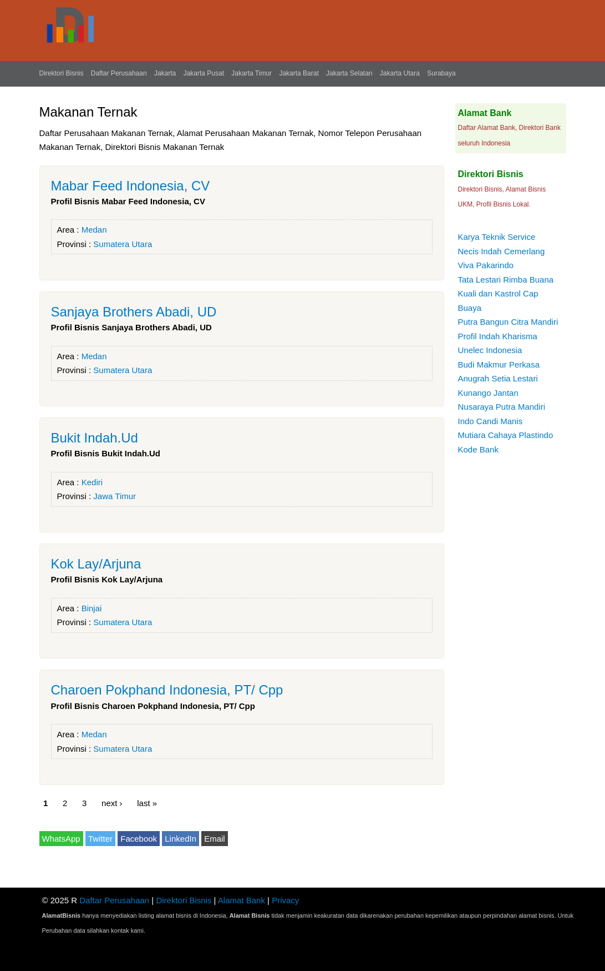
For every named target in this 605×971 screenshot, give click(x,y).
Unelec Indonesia (490, 350)
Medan (94, 229)
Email (214, 838)
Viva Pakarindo (486, 265)
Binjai (92, 608)
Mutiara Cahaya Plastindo (505, 435)
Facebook (138, 838)
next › (112, 803)
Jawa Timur (114, 496)
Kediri (92, 482)
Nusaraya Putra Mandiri (502, 406)
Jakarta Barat (298, 73)
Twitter (100, 838)
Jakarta (165, 73)
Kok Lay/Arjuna (96, 563)
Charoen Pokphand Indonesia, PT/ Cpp (167, 689)
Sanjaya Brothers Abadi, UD (134, 311)
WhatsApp (61, 838)
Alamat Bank (241, 900)
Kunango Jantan (488, 393)
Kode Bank (478, 449)
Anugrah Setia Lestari (498, 378)
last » (147, 803)
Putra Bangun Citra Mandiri (508, 321)
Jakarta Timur (251, 73)
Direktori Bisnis (61, 73)
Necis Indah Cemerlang (501, 251)
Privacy (285, 900)
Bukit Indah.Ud (94, 437)
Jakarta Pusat (204, 73)
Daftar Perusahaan (119, 73)
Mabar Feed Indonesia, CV (130, 185)
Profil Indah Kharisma (497, 336)
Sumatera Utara (122, 244)
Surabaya (441, 73)
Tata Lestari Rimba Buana (506, 279)
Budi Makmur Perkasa (499, 364)
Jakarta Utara (400, 73)
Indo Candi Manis (490, 421)
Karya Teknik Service (497, 237)
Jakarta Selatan (349, 73)
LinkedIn (180, 838)
